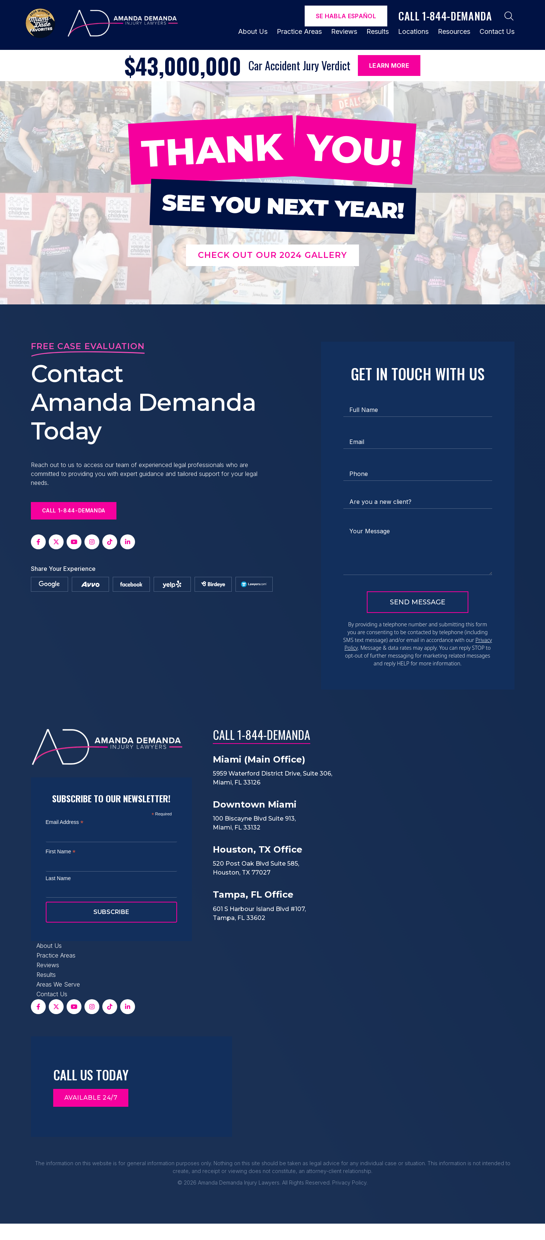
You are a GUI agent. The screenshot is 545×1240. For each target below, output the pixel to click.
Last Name (58, 878)
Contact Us (497, 31)
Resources (454, 31)
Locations (413, 31)
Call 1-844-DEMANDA (261, 734)
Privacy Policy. (350, 1182)
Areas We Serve (58, 984)
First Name (61, 851)
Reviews (344, 31)
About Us (252, 31)
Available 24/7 (91, 1097)
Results (377, 31)
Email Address (65, 822)
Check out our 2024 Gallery (272, 255)
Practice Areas (299, 31)
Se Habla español (346, 16)
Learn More (389, 65)
